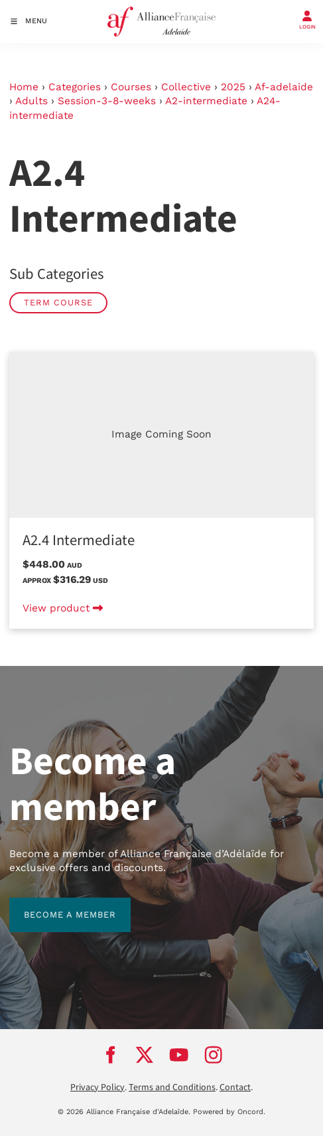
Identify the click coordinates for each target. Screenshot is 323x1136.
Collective (186, 87)
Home (23, 87)
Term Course (58, 302)
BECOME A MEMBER (55, 905)
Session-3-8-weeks (107, 101)
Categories (74, 87)
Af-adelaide (284, 87)
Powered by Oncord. (229, 1111)
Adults (31, 101)
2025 (233, 87)
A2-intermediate (206, 101)
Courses (131, 87)
